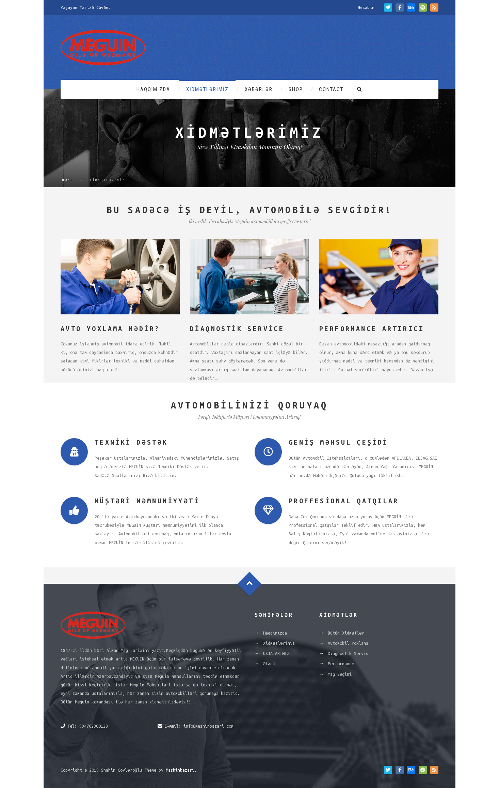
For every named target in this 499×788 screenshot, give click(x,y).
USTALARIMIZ (276, 653)
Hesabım (366, 7)
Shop (296, 89)
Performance (341, 663)
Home (67, 180)
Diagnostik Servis (348, 653)
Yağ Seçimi (340, 674)
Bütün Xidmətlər (346, 632)
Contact (331, 89)
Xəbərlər (259, 89)
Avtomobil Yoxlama (348, 643)
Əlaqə (269, 663)
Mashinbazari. (181, 770)
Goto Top (250, 584)
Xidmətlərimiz (207, 89)
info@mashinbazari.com (208, 726)
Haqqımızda (153, 89)
